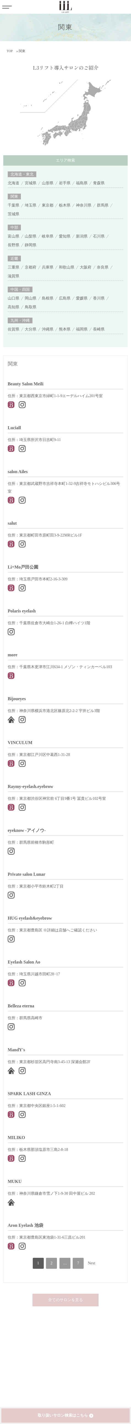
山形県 (47, 183)
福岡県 (82, 329)
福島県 (82, 183)
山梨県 (30, 236)
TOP (10, 51)
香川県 (99, 298)
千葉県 (13, 205)
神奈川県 (83, 205)
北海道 (13, 183)
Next (91, 1263)
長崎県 (99, 329)
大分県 (30, 329)
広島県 (64, 298)
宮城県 (30, 183)
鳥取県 (30, 307)
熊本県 (64, 329)
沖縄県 (47, 329)
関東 (14, 196)
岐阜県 (47, 236)
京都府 (30, 267)
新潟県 (82, 236)
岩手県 (64, 183)
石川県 (99, 236)
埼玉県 (30, 205)
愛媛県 (82, 298)
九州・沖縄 (20, 320)
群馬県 (102, 205)
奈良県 (102, 267)
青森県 (99, 183)
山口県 (13, 298)
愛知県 (64, 236)
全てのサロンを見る (65, 1300)
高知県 (13, 307)
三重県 (13, 267)
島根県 (47, 298)
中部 (14, 227)
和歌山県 (66, 267)
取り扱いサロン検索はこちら (63, 1415)
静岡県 (30, 245)
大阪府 (85, 267)
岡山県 (30, 298)
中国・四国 (20, 289)
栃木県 (64, 205)
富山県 (13, 236)
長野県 (13, 245)
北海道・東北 (22, 174)
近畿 (14, 258)
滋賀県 (13, 276)
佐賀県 (13, 329)
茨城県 (13, 214)
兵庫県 (47, 267)
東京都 (47, 205)
